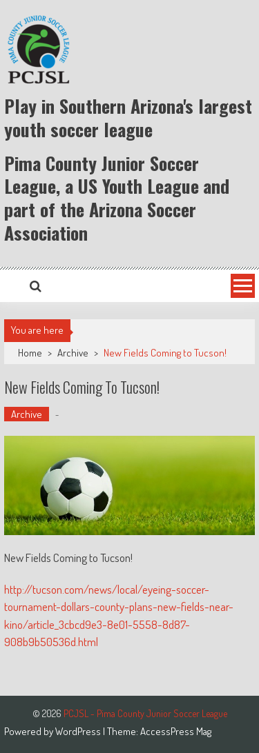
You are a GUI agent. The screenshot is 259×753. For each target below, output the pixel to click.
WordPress (79, 731)
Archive (72, 352)
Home (30, 352)
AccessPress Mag (175, 731)
